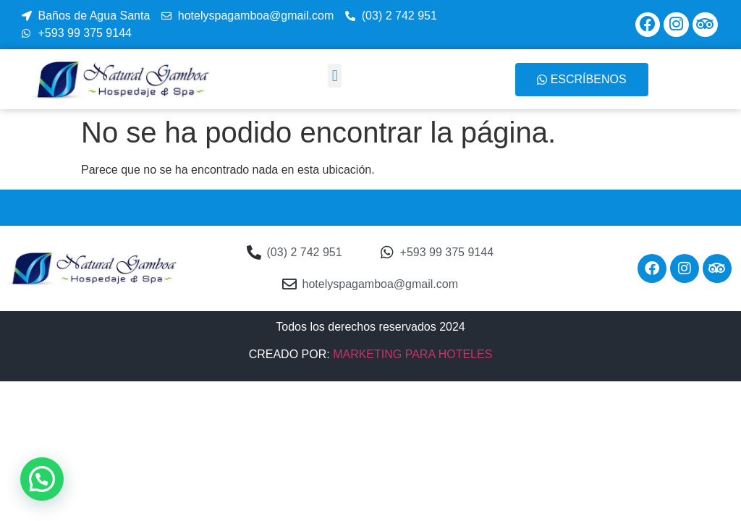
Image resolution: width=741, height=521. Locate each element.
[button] (335, 76)
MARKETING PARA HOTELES (412, 354)
